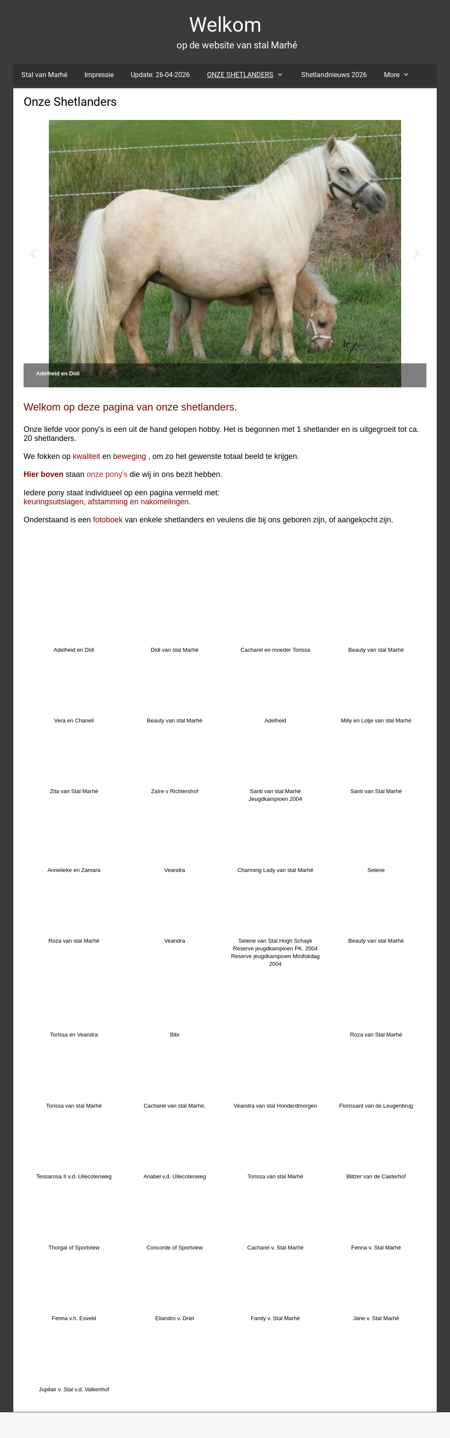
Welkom (225, 24)
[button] (33, 254)
